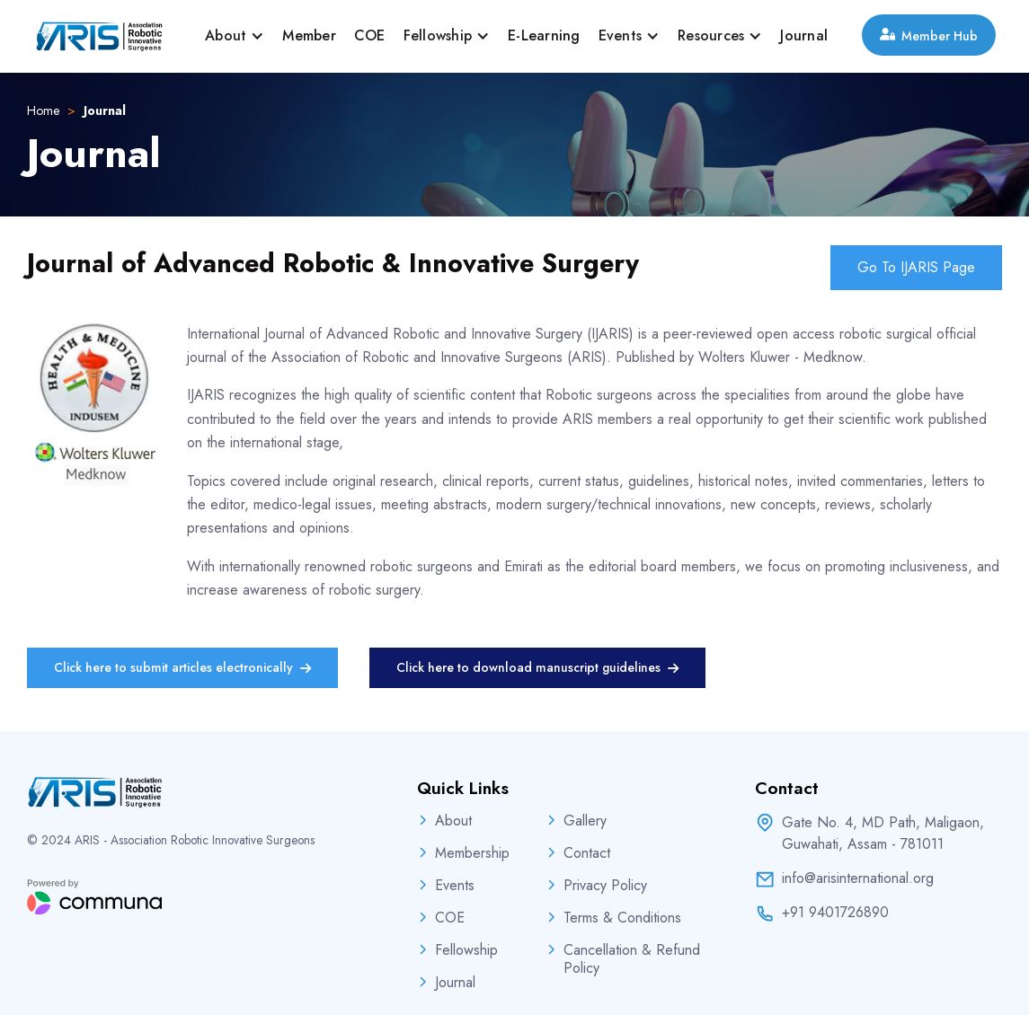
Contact (586, 853)
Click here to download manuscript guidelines (537, 667)
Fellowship (466, 950)
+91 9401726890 (835, 913)
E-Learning (544, 35)
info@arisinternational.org (858, 878)
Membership (472, 853)
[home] (99, 36)
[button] (234, 35)
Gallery (585, 821)
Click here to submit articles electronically (182, 667)
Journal (804, 35)
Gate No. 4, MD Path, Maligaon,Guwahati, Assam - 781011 (883, 833)
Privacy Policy (605, 886)
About (453, 821)
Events (455, 886)
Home (43, 110)
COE (370, 35)
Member (309, 35)
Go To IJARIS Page (916, 267)
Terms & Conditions (622, 918)
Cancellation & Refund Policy (631, 959)
